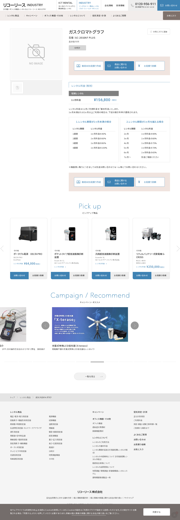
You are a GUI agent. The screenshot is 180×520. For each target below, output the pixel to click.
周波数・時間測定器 (18, 424)
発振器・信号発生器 (18, 435)
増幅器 (51, 428)
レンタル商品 (13, 15)
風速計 (51, 447)
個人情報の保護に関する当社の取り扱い (106, 497)
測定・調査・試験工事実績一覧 (145, 424)
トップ (12, 397)
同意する (157, 512)
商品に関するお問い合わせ (120, 66)
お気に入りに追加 (160, 31)
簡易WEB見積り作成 (91, 65)
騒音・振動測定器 (55, 431)
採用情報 (120, 5)
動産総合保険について (101, 463)
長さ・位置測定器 (55, 443)
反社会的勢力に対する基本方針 (58, 497)
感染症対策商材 (98, 427)
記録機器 (52, 420)
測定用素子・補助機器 (18, 443)
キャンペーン (32, 15)
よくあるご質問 (119, 15)
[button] (178, 248)
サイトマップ (129, 497)
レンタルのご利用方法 (100, 442)
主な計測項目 (139, 416)
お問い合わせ (171, 5)
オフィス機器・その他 (53, 15)
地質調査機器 (54, 455)
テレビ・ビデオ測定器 (18, 451)
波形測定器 (14, 431)
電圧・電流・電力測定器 (19, 416)
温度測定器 (53, 424)
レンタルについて (77, 15)
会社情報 (109, 5)
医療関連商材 (97, 431)
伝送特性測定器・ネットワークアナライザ (25, 428)
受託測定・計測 (99, 15)
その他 (51, 458)
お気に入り (171, 15)
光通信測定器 (15, 455)
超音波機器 (53, 435)
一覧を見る (90, 376)
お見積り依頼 (150, 65)
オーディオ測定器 (17, 447)
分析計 (77, 47)
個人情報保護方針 (81, 497)
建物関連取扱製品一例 (101, 477)
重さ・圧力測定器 (55, 439)
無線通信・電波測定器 (18, 439)
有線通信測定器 (16, 458)
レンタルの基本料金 (100, 446)
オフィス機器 (97, 423)
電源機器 (52, 416)
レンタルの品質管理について (103, 467)
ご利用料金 (138, 420)
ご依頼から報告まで (141, 428)
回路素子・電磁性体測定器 (20, 420)
